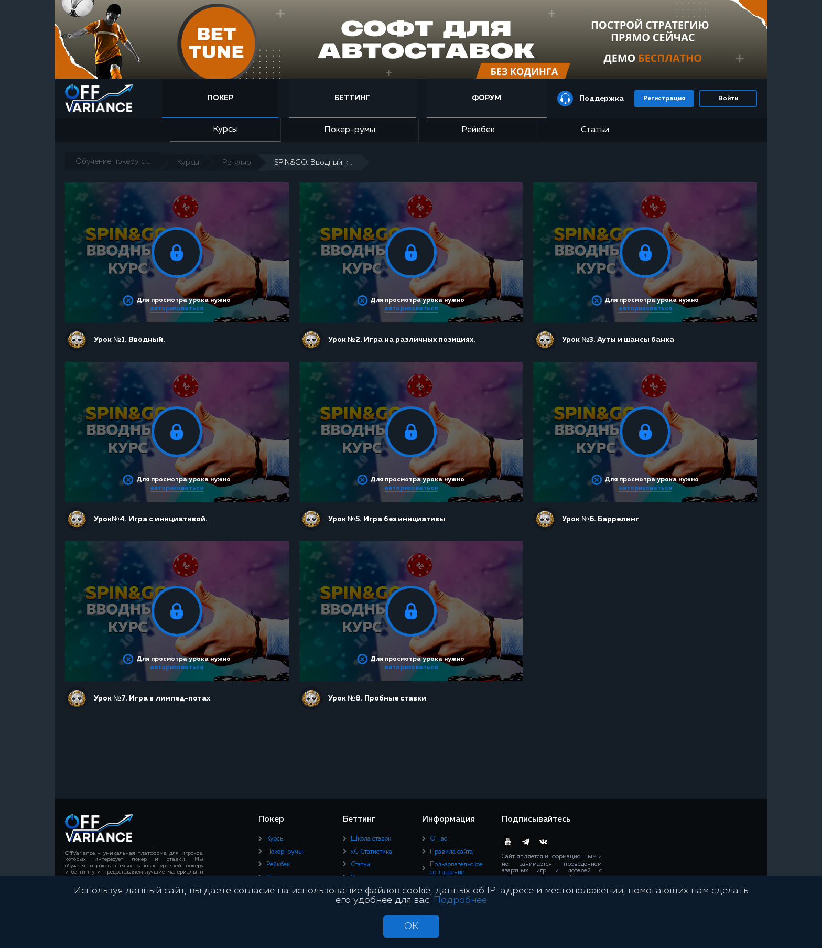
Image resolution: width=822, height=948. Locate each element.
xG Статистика (371, 852)
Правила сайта (451, 852)
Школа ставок (371, 839)
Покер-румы (349, 130)
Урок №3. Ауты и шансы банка (618, 339)
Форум (486, 98)
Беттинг (352, 98)
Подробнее (460, 900)
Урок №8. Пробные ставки (377, 698)
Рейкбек (478, 130)
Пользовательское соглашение (456, 868)
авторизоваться (176, 309)
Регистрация (664, 98)
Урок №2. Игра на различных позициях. (401, 339)
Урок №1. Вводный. (129, 339)
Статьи (595, 130)
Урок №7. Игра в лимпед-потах (152, 698)
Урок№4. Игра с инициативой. (151, 519)
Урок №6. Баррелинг (600, 519)
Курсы (225, 129)
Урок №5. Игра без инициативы (386, 519)
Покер (220, 98)
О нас (438, 839)
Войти (728, 98)
